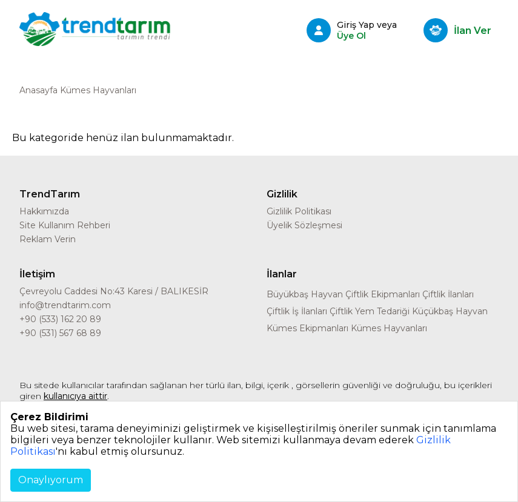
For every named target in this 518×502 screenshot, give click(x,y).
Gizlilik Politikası (299, 211)
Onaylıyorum (50, 480)
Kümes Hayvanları (389, 328)
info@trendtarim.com (65, 305)
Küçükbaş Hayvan (450, 311)
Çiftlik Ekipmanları (382, 294)
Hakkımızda (44, 211)
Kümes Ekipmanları (307, 328)
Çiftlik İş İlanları (297, 311)
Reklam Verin (47, 239)
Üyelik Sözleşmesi (304, 225)
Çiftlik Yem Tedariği (370, 311)
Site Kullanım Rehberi (64, 225)
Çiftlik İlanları (448, 294)
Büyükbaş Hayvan (305, 294)
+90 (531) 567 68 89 (60, 333)
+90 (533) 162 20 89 (60, 319)
